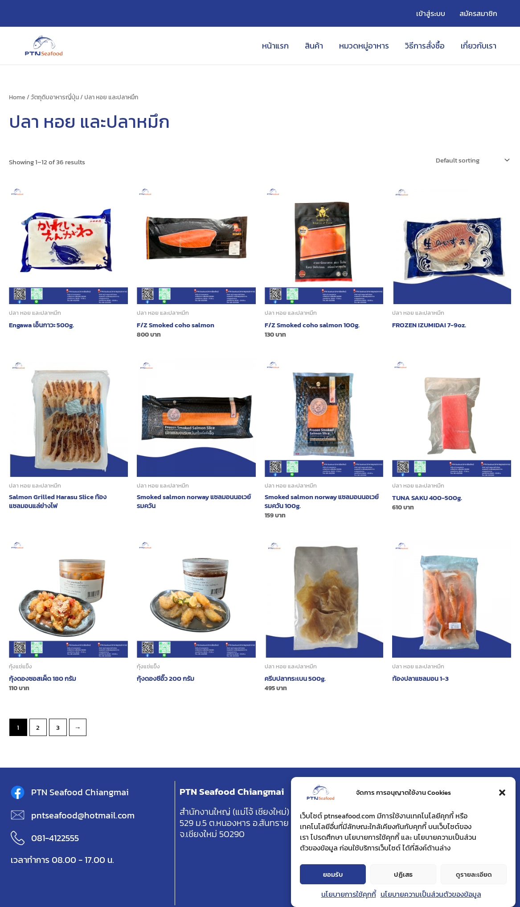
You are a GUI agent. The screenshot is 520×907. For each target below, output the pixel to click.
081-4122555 (55, 838)
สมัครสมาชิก (478, 13)
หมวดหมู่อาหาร (364, 46)
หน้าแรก (275, 46)
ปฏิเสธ (403, 874)
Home (17, 97)
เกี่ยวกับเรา (478, 46)
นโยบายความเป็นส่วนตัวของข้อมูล (431, 894)
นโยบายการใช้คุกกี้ (348, 894)
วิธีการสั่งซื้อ (425, 46)
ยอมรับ (333, 874)
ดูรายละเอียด (474, 874)
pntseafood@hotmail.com (83, 815)
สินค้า (314, 46)
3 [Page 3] (58, 727)
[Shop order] (471, 160)
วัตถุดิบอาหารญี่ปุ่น (55, 97)
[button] (502, 793)
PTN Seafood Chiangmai (80, 792)
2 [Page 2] (38, 727)
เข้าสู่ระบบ (430, 13)
